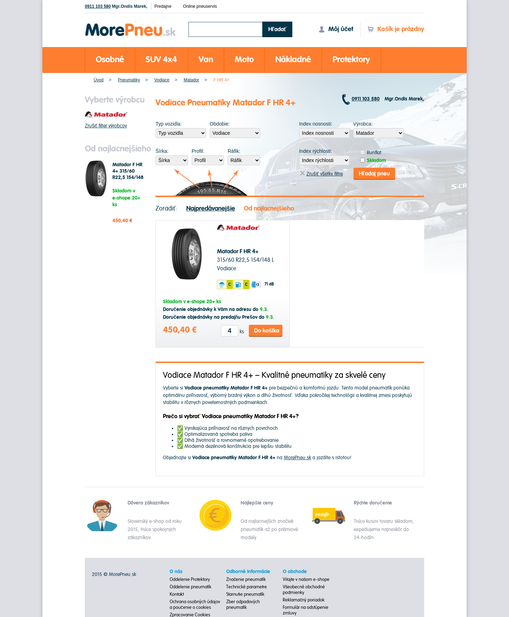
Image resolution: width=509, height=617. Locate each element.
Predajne (162, 6)
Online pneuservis (200, 6)
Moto (244, 59)
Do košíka (266, 330)
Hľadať (277, 29)
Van (206, 59)
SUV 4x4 (161, 59)
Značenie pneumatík (246, 579)
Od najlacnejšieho (269, 208)
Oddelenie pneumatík (190, 586)
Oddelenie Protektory (190, 579)
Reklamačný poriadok (304, 599)
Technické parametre (246, 586)
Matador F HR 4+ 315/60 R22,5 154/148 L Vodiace (128, 174)
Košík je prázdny (395, 29)
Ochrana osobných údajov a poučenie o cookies (195, 604)
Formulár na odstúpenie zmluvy (305, 609)
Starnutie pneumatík (245, 593)
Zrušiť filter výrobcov (106, 126)
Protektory (351, 59)
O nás (176, 571)
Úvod (99, 79)
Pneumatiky (129, 79)
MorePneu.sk (297, 457)
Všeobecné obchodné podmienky (304, 589)
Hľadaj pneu (374, 173)
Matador (191, 79)
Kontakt (177, 593)
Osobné (110, 59)
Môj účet (335, 29)
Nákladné (293, 59)
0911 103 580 (98, 6)
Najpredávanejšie (210, 208)
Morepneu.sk (130, 25)
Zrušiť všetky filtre (321, 174)
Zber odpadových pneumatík (243, 604)
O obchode (295, 571)
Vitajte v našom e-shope (306, 579)
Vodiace (161, 79)
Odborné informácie (248, 571)
